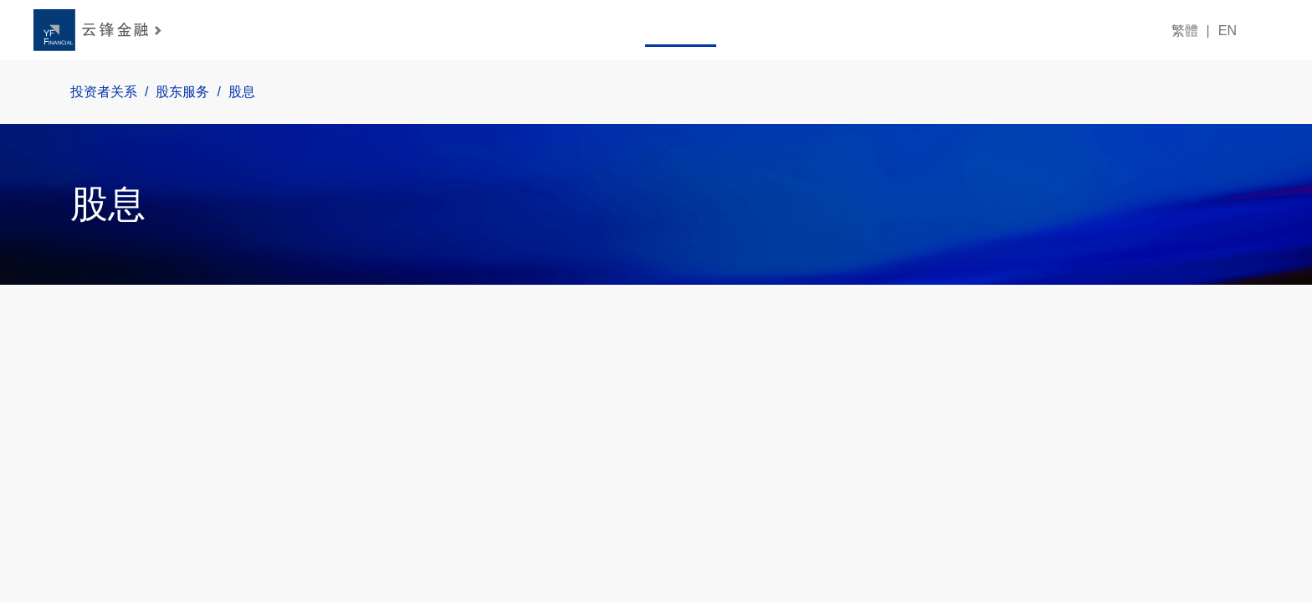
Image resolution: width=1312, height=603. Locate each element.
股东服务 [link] (170, 92)
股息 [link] (229, 92)
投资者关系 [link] (91, 92)
